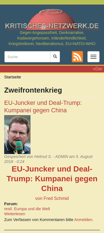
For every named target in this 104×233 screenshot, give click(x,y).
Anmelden (83, 219)
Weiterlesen (14, 214)
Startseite (12, 77)
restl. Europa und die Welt (27, 209)
